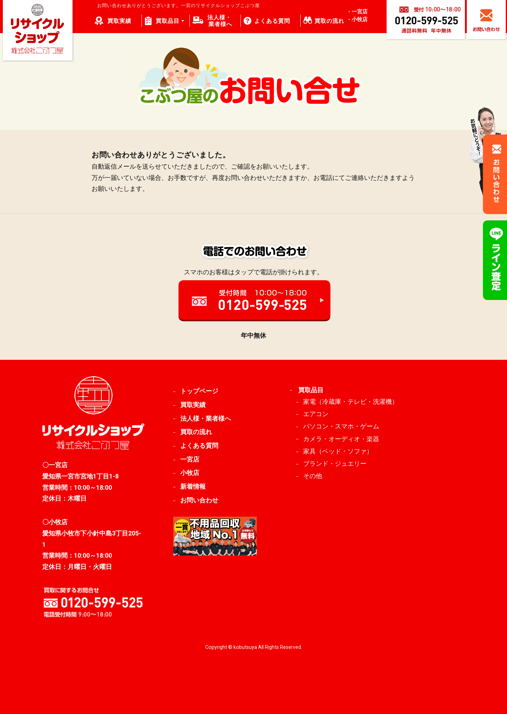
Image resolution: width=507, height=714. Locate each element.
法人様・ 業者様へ (220, 20)
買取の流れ (329, 21)
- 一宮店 (358, 11)
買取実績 (119, 21)
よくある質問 (272, 21)
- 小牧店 (358, 19)
